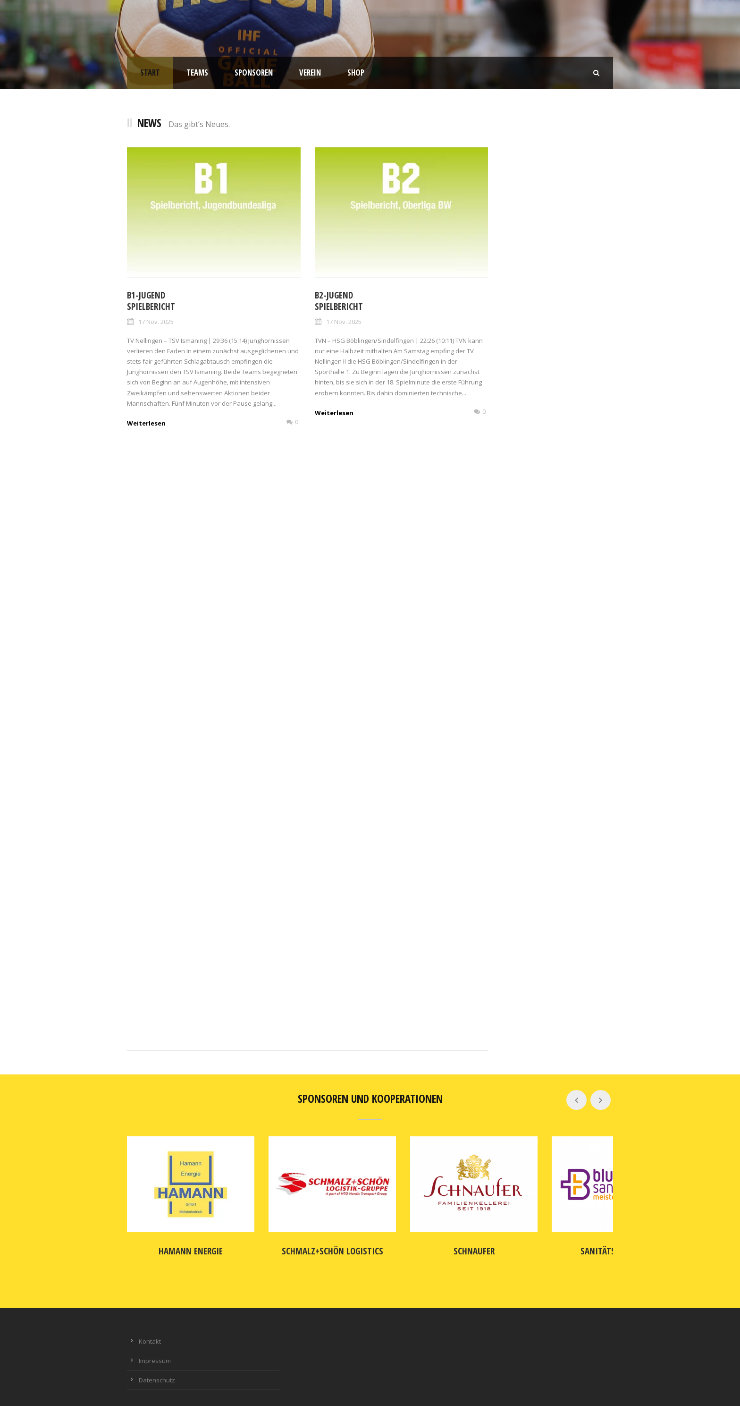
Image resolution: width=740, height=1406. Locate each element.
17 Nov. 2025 (156, 321)
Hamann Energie (183, 1239)
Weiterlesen (146, 423)
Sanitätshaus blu (558, 1239)
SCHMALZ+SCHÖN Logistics (307, 1239)
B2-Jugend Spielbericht (339, 301)
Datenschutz (157, 1367)
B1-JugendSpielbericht (151, 301)
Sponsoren (254, 72)
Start (150, 72)
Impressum (155, 1348)
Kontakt (150, 1329)
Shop (355, 72)
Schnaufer (432, 1239)
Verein (310, 72)
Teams (197, 72)
